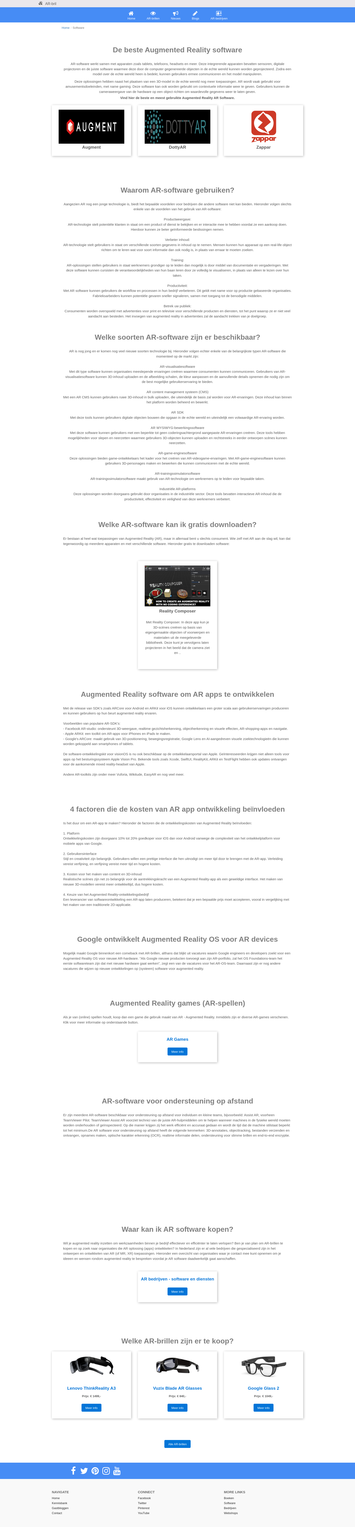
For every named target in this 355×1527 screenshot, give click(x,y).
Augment (91, 147)
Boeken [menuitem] (229, 1498)
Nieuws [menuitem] (176, 15)
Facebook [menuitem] (144, 1498)
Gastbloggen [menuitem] (60, 1508)
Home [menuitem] (131, 15)
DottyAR (177, 147)
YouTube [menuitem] (143, 1513)
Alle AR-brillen (177, 1444)
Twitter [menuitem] (142, 1503)
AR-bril (47, 4)
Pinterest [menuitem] (143, 1508)
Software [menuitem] (229, 1503)
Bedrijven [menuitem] (230, 1508)
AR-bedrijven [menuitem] (219, 15)
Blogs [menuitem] (195, 15)
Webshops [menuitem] (231, 1513)
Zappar (263, 147)
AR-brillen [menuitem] (153, 15)
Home (66, 27)
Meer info (177, 1051)
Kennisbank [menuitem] (59, 1503)
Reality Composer (177, 611)
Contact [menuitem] (57, 1513)
